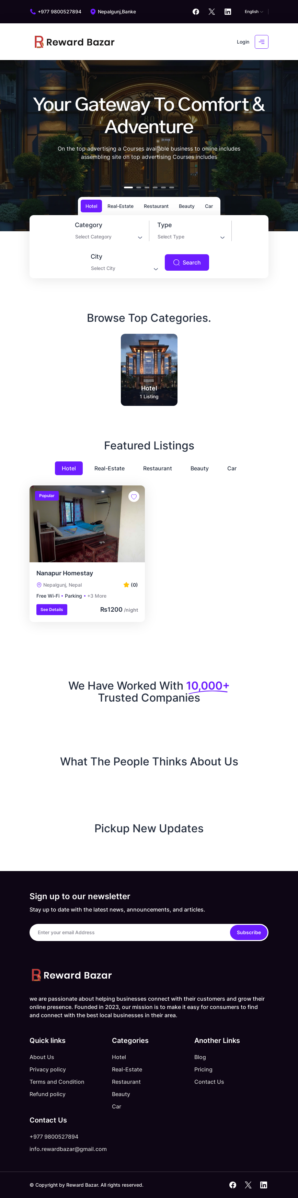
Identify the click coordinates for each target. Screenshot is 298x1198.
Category (88, 225)
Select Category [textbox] (93, 236)
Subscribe (249, 932)
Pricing (203, 1069)
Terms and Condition (57, 1081)
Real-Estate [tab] (120, 206)
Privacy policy (48, 1069)
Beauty (200, 468)
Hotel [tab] (91, 206)
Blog (200, 1057)
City (96, 257)
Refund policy (48, 1094)
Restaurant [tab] (156, 206)
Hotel (69, 468)
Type (164, 225)
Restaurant (157, 468)
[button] (128, 187)
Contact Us (209, 1081)
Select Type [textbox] (171, 236)
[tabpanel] (149, 246)
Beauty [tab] (187, 206)
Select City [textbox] (103, 268)
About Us (42, 1057)
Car (232, 468)
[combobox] (108, 238)
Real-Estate (109, 468)
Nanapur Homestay (64, 573)
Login (243, 42)
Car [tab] (209, 206)
